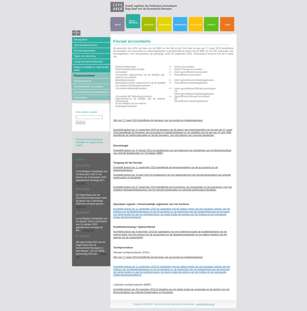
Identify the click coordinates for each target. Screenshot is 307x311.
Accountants (80, 97)
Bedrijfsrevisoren (82, 81)
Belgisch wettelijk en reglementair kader (91, 68)
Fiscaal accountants (84, 75)
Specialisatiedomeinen (86, 45)
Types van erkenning (85, 56)
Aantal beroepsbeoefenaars (88, 61)
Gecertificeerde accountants (88, 86)
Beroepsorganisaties (84, 50)
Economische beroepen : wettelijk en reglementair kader (90, 142)
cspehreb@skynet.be (205, 304)
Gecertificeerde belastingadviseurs (92, 92)
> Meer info (88, 230)
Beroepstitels (81, 39)
